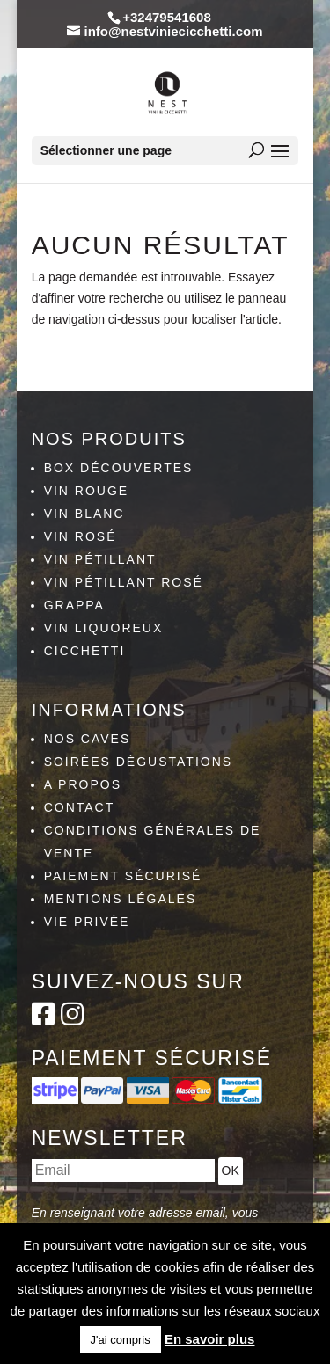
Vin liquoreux (104, 628)
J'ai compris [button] (120, 1339)
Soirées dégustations (138, 762)
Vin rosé (80, 536)
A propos (82, 784)
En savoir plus (210, 1338)
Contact (79, 807)
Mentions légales (120, 899)
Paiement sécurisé (123, 876)
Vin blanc (84, 514)
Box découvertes (119, 468)
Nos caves (87, 739)
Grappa (74, 605)
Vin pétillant (100, 559)
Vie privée (87, 922)
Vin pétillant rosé (123, 582)
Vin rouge (86, 491)
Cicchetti (85, 651)
